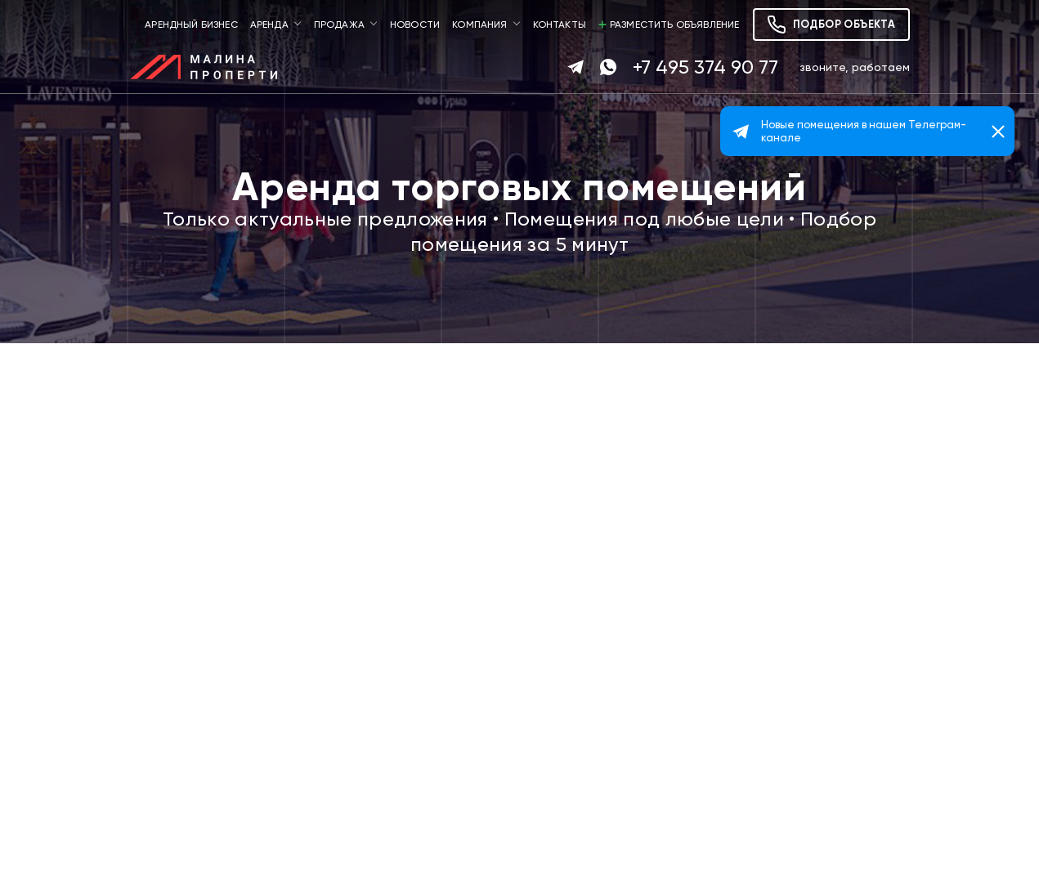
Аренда (269, 24)
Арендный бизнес (191, 24)
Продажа (339, 24)
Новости (415, 24)
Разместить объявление (669, 24)
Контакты (559, 24)
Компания (479, 24)
